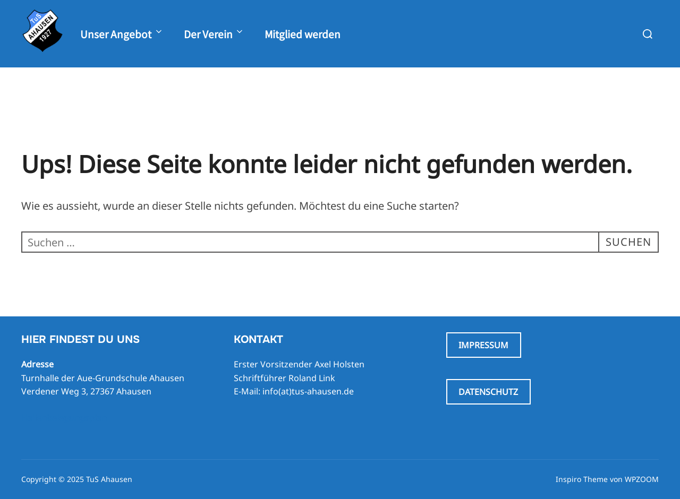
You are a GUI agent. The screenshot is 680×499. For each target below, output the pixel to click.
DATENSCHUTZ (488, 392)
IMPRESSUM (483, 345)
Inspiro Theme (582, 479)
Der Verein (214, 34)
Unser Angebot (122, 34)
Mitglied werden (303, 34)
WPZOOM (642, 479)
